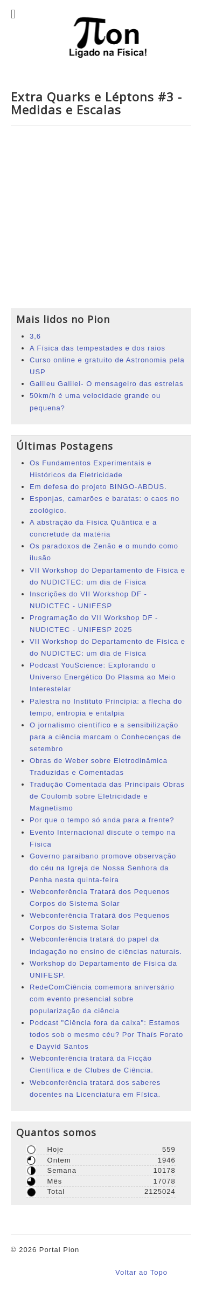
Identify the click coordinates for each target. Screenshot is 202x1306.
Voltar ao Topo (141, 1272)
